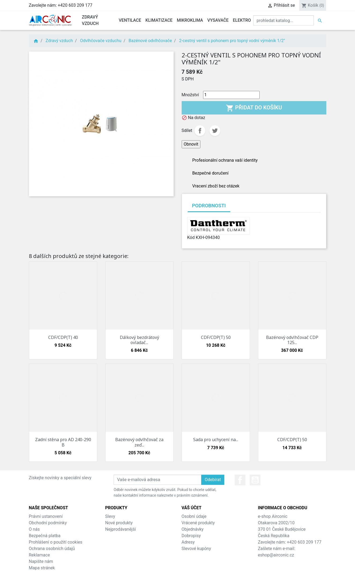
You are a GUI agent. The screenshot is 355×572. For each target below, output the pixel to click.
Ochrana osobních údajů (52, 548)
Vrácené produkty (198, 522)
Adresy (188, 542)
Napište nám (41, 561)
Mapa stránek (42, 567)
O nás (34, 529)
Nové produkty (119, 522)
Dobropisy (191, 535)
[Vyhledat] (283, 20)
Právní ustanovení (46, 516)
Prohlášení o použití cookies (56, 542)
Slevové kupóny (196, 548)
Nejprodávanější (120, 529)
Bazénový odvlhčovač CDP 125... (292, 339)
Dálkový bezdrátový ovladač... (139, 339)
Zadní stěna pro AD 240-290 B (63, 442)
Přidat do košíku (254, 108)
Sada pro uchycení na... (215, 439)
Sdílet (200, 130)
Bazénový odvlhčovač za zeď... (139, 442)
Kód (191, 237)
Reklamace (39, 555)
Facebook (240, 480)
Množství (190, 94)
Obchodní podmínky (48, 522)
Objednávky (193, 529)
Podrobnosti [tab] (209, 205)
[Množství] (231, 95)
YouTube (255, 480)
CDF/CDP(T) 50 (216, 337)
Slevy (110, 516)
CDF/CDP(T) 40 (63, 337)
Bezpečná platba (45, 535)
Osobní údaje (194, 516)
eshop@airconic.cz (276, 555)
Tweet (215, 130)
